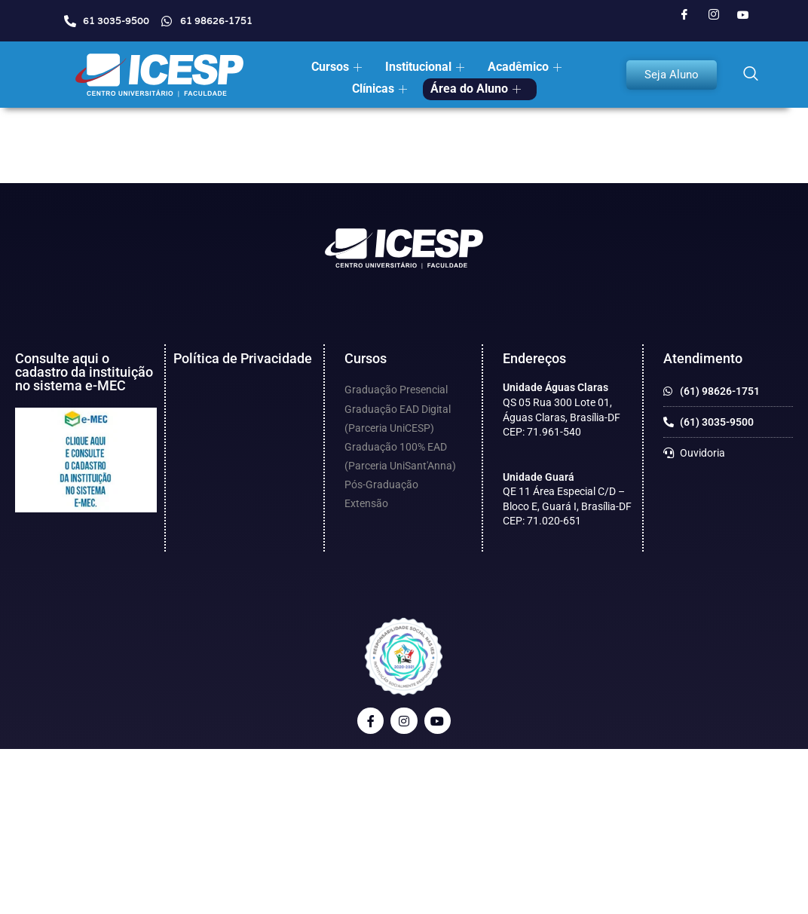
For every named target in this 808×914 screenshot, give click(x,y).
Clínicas (379, 88)
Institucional (424, 67)
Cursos (336, 67)
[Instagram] (713, 15)
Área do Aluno (475, 88)
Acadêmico (525, 67)
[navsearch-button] (751, 75)
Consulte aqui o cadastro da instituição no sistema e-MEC (84, 371)
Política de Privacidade (242, 358)
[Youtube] (743, 15)
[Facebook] (684, 15)
